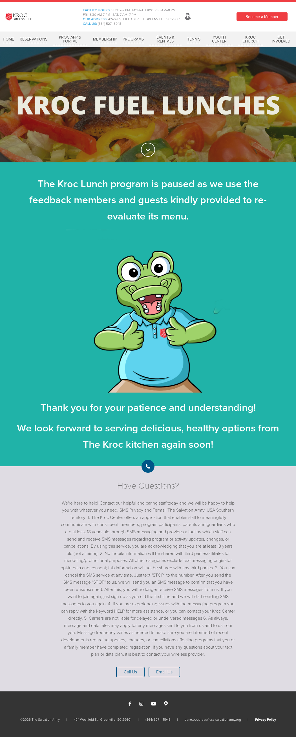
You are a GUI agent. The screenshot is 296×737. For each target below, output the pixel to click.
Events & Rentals (165, 39)
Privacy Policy (265, 720)
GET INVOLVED (281, 39)
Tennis (193, 39)
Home (8, 39)
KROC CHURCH (250, 39)
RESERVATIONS (33, 39)
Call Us (130, 672)
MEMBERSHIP (105, 39)
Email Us (164, 672)
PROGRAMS (133, 39)
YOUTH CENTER (219, 39)
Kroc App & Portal (70, 39)
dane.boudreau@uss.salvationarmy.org (213, 720)
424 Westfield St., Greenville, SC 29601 (102, 720)
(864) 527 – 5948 (158, 720)
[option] (148, 104)
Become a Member (262, 16)
